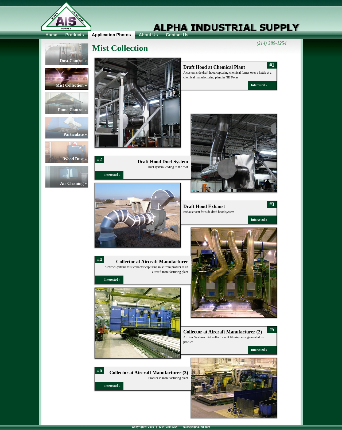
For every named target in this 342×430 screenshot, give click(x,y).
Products (74, 35)
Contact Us (177, 35)
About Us (148, 35)
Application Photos (111, 35)
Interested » (259, 85)
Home (51, 35)
